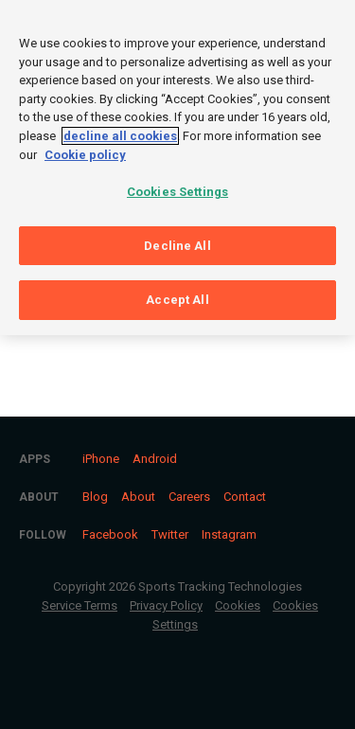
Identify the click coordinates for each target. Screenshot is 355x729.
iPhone (100, 459)
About (138, 496)
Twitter (169, 534)
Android (155, 459)
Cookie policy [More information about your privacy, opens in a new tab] (85, 149)
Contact (244, 496)
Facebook (110, 534)
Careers (189, 496)
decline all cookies (120, 131)
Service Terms (79, 605)
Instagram (229, 534)
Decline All (177, 240)
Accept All (177, 295)
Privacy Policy (166, 605)
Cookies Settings (177, 187)
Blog (95, 496)
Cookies (237, 605)
